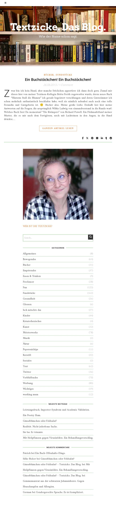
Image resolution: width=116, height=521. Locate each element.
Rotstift (27, 355)
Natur (26, 344)
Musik (26, 338)
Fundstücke (64, 75)
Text (25, 366)
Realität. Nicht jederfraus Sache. (40, 426)
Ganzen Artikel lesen (58, 128)
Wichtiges (28, 389)
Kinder (26, 315)
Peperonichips (30, 349)
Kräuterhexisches (32, 321)
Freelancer (28, 282)
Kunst (26, 327)
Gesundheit (29, 299)
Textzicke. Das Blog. (58, 27)
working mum (30, 394)
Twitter (27, 372)
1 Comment (66, 85)
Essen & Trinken (32, 276)
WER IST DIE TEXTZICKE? (37, 226)
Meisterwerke (30, 332)
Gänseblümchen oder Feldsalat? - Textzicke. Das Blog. (52, 464)
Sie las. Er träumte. (33, 432)
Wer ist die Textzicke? (39, 516)
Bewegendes (29, 259)
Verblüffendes (30, 377)
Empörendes (29, 270)
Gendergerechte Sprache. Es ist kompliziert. (60, 492)
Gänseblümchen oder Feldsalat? (40, 421)
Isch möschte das (32, 310)
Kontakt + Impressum (66, 516)
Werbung (28, 383)
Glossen (27, 304)
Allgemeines (29, 253)
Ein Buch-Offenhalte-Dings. (50, 453)
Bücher (49, 75)
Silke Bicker (29, 459)
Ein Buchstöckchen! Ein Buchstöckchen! (58, 79)
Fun (25, 287)
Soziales (27, 360)
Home (53, 516)
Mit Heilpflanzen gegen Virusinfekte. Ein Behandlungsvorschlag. (58, 438)
